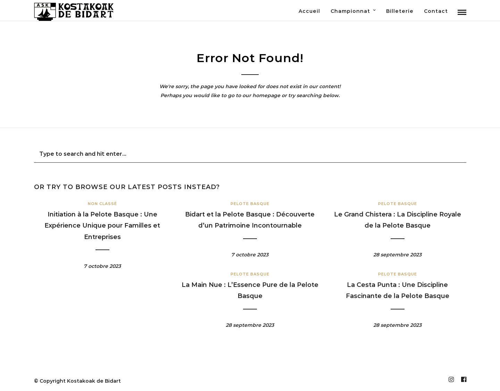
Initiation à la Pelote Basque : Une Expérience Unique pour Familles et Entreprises (102, 226)
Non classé (102, 203)
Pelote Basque (250, 203)
